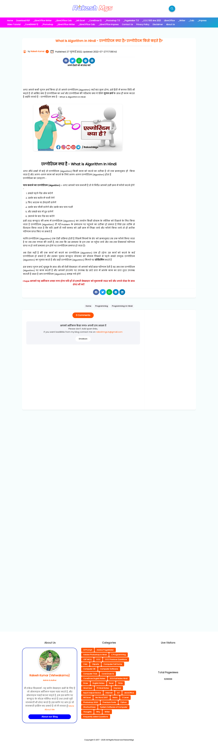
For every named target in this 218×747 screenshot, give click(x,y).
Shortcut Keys (89, 707)
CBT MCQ (87, 659)
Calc (85, 664)
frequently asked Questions (95, 716)
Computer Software (109, 669)
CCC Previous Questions (116, 659)
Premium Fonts (109, 702)
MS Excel (87, 697)
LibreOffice (129, 693)
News (114, 697)
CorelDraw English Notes (94, 678)
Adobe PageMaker (105, 650)
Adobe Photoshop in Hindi (95, 654)
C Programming (118, 654)
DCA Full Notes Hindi (118, 678)
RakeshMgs (128, 740)
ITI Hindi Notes (103, 688)
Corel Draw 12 (108, 674)
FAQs (120, 683)
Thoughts (87, 712)
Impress (117, 688)
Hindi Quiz (87, 688)
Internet (109, 693)
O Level (125, 697)
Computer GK (89, 669)
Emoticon (83, 338)
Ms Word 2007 (101, 697)
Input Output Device (92, 693)
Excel (111, 683)
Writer (107, 712)
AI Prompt (87, 650)
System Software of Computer (113, 707)
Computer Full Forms (113, 664)
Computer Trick (90, 674)
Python (124, 702)
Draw (85, 683)
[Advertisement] (78, 80)
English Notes (98, 683)
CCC (98, 659)
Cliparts (95, 664)
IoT (118, 693)
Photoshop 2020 (90, 702)
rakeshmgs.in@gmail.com (109, 331)
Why (98, 712)
